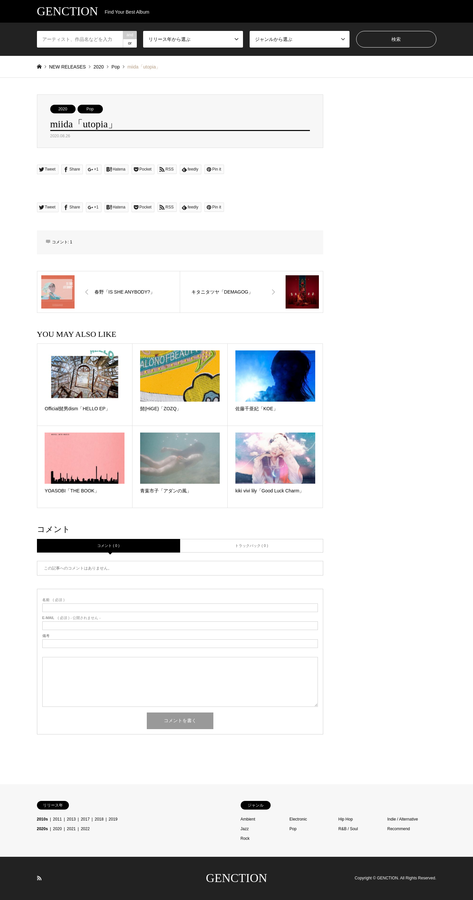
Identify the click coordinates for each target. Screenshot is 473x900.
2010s (42, 819)
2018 (99, 819)
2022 (85, 829)
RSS (39, 878)
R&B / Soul (348, 829)
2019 (113, 819)
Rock (245, 838)
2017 (85, 819)
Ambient (248, 819)
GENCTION (236, 878)
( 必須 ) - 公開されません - (71, 618)
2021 (71, 829)
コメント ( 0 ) (108, 546)
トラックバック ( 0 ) (251, 546)
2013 (71, 819)
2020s (42, 829)
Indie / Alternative (402, 819)
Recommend (398, 829)
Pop (90, 109)
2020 (62, 109)
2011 (57, 819)
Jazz (245, 829)
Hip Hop (346, 819)
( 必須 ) (53, 600)
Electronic (298, 819)
